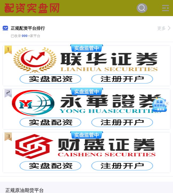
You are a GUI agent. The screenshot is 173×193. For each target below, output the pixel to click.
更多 (163, 28)
